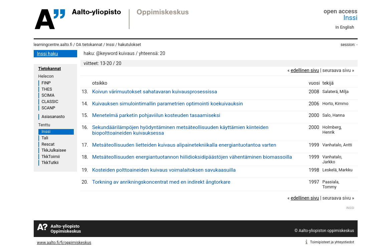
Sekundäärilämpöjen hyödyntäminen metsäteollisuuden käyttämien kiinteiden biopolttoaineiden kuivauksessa (180, 130)
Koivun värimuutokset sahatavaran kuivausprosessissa (154, 92)
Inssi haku (47, 53)
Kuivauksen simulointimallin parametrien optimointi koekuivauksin (167, 104)
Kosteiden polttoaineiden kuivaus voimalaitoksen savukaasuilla (164, 170)
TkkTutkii (50, 162)
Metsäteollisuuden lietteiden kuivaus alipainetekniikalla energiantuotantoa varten (184, 145)
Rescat (48, 144)
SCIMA (48, 95)
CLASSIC (50, 101)
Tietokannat (49, 68)
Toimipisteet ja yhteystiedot (332, 242)
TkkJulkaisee (54, 150)
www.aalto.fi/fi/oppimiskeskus (64, 242)
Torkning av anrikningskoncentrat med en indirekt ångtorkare (161, 182)
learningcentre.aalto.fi (53, 44)
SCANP (48, 107)
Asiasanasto (53, 116)
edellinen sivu (305, 70)
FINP (46, 82)
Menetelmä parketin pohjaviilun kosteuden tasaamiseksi (156, 115)
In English (345, 27)
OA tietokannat (89, 44)
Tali (45, 137)
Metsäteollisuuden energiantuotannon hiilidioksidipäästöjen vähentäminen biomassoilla (192, 157)
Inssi (351, 18)
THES (47, 89)
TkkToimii (51, 156)
